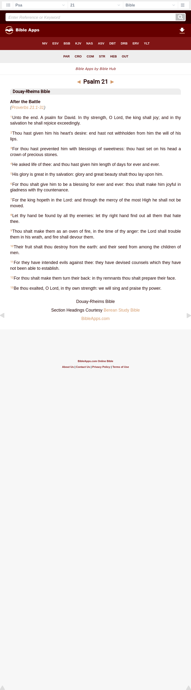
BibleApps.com (95, 318)
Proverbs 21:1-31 (28, 107)
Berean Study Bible (122, 310)
